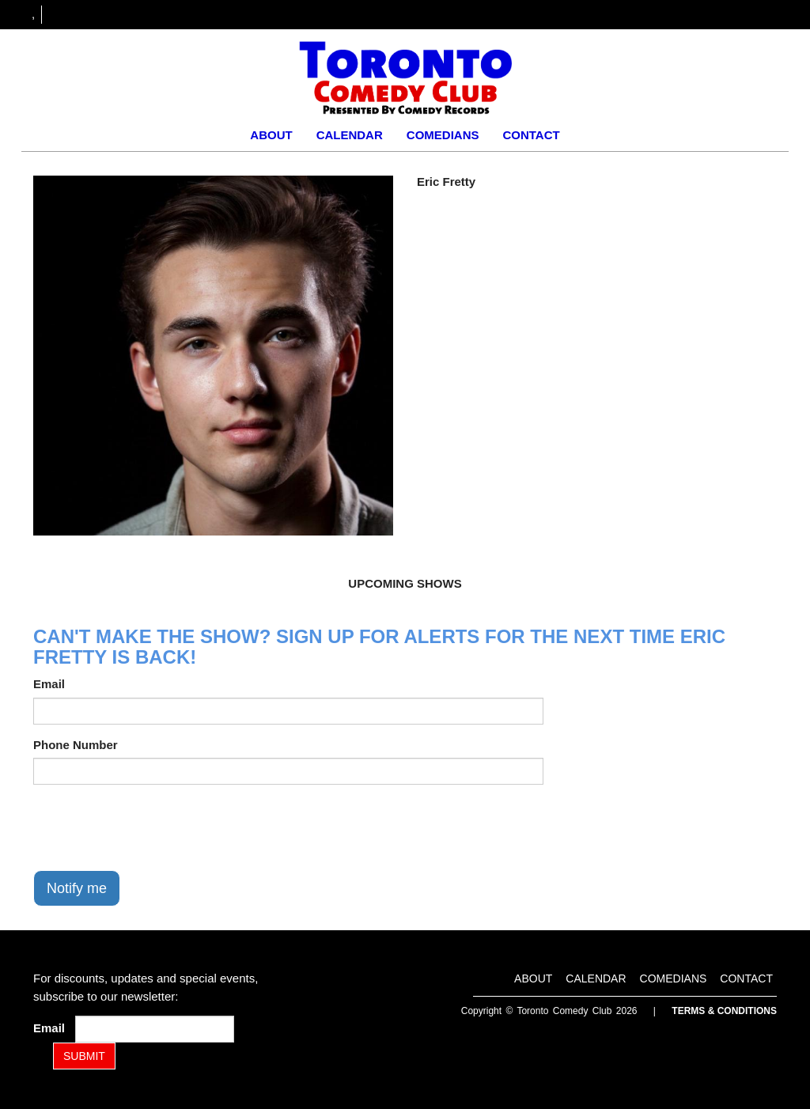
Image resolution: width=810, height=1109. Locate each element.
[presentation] (153, 827)
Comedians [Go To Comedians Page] (443, 135)
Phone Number (75, 744)
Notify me (77, 888)
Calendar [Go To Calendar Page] (349, 135)
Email (49, 684)
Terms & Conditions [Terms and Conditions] (724, 1010)
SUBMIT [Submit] (84, 1056)
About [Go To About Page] (271, 135)
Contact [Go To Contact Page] (530, 135)
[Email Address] (154, 1029)
